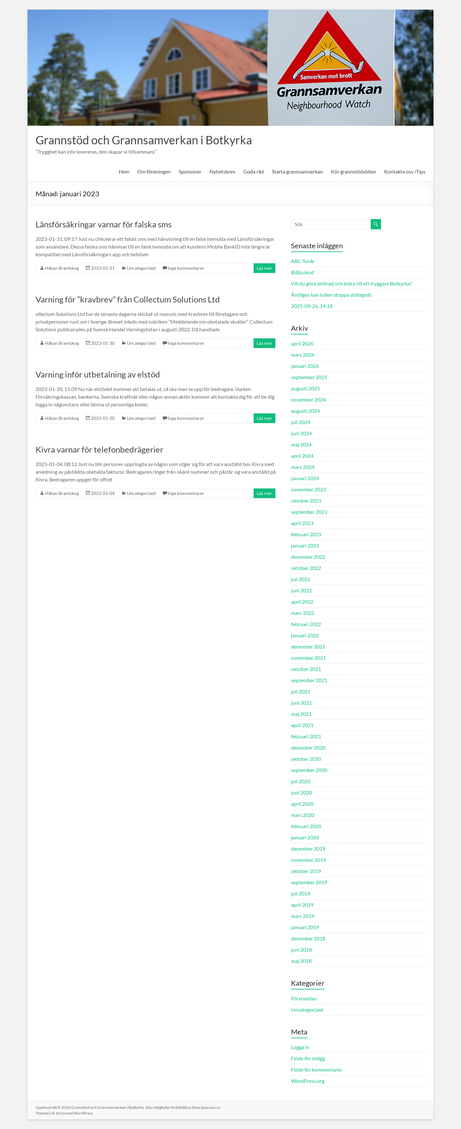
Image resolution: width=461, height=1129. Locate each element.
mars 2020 (302, 815)
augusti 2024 (305, 411)
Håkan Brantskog (62, 268)
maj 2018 (301, 961)
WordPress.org (307, 1081)
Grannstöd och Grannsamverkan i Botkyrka (144, 140)
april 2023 (302, 523)
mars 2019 (302, 916)
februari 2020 (306, 826)
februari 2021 (306, 736)
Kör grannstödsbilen (353, 171)
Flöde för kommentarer (316, 1069)
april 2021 (302, 725)
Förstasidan (304, 998)
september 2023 (309, 512)
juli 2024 (300, 422)
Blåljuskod (302, 272)
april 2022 (302, 601)
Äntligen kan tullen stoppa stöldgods (331, 295)
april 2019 (302, 905)
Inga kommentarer (186, 268)
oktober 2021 (306, 669)
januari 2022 (305, 635)
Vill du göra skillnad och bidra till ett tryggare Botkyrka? (351, 283)
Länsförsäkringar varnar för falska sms (104, 224)
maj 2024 (301, 444)
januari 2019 (305, 927)
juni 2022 (301, 590)
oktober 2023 (306, 500)
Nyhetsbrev (222, 171)
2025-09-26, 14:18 (312, 306)
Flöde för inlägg (308, 1058)
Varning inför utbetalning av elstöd (98, 374)
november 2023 (308, 489)
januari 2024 (305, 478)
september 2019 (309, 882)
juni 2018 (301, 949)
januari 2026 (305, 366)
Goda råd (253, 171)
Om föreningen (154, 171)
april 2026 (302, 343)
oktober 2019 (306, 871)
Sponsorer (190, 171)
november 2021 (308, 658)
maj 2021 (301, 714)
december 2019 (308, 848)
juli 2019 (300, 893)
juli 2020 (300, 781)
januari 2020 (305, 837)
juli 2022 (300, 579)
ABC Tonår (303, 261)
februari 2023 (306, 534)
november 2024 (308, 399)
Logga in (300, 1047)
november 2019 (308, 860)
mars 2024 (302, 467)
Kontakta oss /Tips (404, 171)
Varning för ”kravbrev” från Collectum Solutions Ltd (128, 299)
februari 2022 (306, 624)
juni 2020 (301, 792)
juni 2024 (301, 433)
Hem (124, 171)
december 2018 (308, 938)
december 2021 (308, 646)
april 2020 (302, 804)
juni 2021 (301, 703)
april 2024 (302, 456)
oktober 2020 (306, 759)
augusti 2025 (305, 388)
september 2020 (309, 770)
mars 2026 (302, 355)
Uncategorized (141, 268)
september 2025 (309, 377)
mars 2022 (302, 613)
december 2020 (308, 747)
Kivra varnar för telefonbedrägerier (99, 449)
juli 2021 (300, 691)
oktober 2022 (306, 568)
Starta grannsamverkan (297, 171)
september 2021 (309, 680)
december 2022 (308, 557)
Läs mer (264, 268)
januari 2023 (305, 545)
